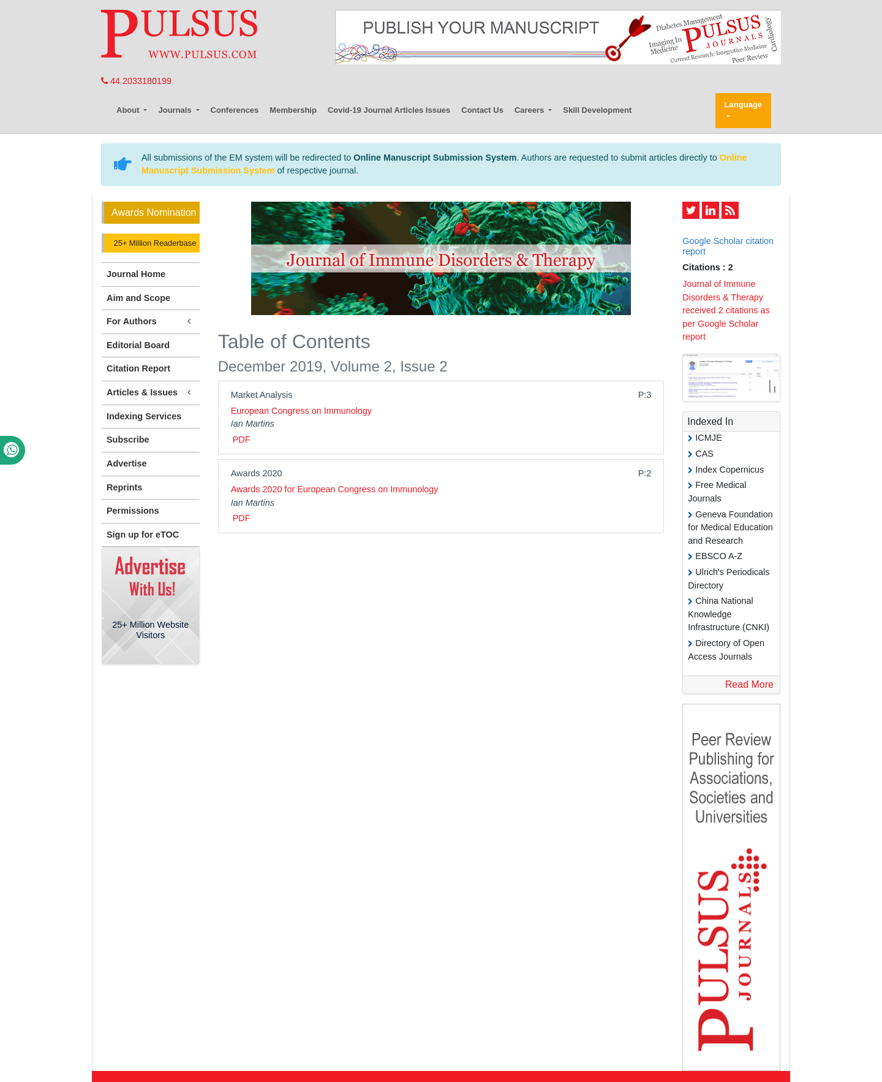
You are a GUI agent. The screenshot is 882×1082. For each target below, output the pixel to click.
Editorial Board (138, 345)
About (128, 110)
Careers (530, 110)
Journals (176, 110)
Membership (293, 110)
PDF (242, 439)
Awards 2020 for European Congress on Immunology (335, 489)
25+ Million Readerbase (153, 243)
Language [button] (743, 104)
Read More (749, 684)
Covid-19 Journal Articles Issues (389, 110)
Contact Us (482, 110)
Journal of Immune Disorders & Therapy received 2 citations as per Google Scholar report (725, 310)
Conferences (235, 110)
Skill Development (597, 110)
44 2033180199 (136, 81)
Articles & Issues (151, 392)
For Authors (151, 321)
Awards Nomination (153, 212)
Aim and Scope (138, 298)
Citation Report (138, 368)
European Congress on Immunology (301, 411)
